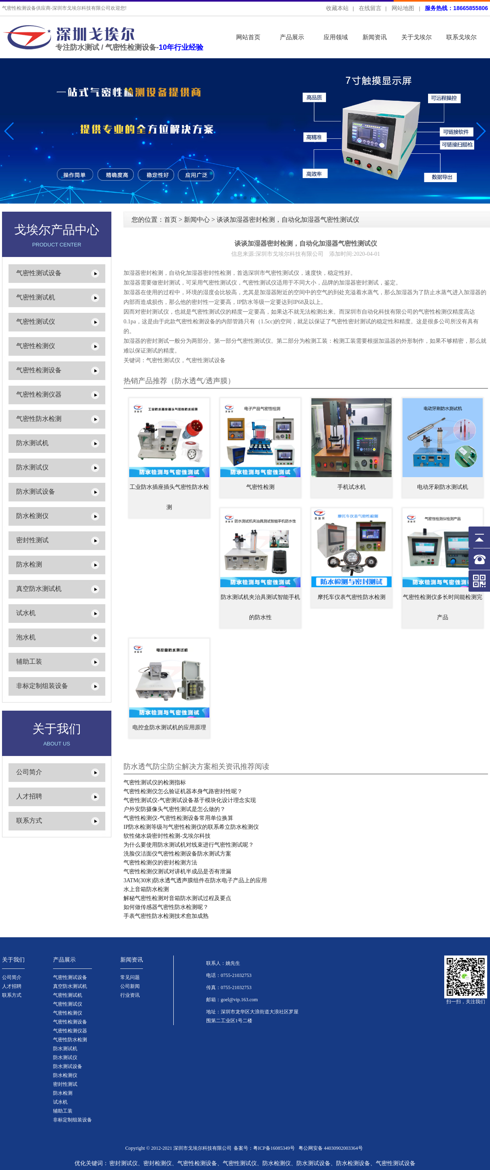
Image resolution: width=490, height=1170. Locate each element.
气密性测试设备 (39, 273)
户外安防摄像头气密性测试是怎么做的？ (175, 809)
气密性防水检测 (39, 418)
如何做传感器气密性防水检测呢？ (166, 907)
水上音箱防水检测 (146, 889)
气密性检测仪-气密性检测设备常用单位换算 (178, 818)
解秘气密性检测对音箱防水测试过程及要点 (177, 898)
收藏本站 (337, 8)
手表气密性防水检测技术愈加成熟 (166, 916)
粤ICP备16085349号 (274, 1148)
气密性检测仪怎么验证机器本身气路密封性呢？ (183, 791)
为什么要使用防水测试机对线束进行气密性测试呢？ (189, 845)
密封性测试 (32, 540)
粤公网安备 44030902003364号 (330, 1148)
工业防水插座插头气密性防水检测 (169, 497)
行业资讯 (130, 995)
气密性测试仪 (35, 321)
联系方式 (29, 820)
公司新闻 (130, 986)
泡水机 (26, 637)
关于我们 (13, 960)
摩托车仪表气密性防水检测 (351, 597)
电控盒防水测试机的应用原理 (169, 727)
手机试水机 (351, 487)
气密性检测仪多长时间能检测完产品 (442, 607)
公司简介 (29, 772)
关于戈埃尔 (416, 37)
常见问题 (130, 977)
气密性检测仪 (35, 345)
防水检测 (29, 564)
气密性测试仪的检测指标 (155, 782)
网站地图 (403, 8)
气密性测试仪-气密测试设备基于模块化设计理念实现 (190, 800)
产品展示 (292, 37)
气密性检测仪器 (39, 394)
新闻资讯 (374, 37)
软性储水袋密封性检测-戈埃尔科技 (167, 836)
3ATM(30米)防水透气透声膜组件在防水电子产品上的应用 (195, 880)
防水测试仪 (32, 467)
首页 (170, 219)
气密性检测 (260, 487)
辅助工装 (29, 661)
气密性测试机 (35, 297)
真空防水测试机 (39, 588)
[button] (480, 131)
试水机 (26, 612)
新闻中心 (197, 219)
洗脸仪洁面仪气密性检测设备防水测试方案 (177, 854)
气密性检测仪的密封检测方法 (160, 863)
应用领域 (336, 37)
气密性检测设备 (39, 370)
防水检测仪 (32, 515)
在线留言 (370, 8)
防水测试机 (32, 443)
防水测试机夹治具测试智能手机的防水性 (260, 607)
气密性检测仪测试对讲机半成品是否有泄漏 (177, 871)
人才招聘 (29, 796)
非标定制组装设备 (42, 685)
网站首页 (248, 37)
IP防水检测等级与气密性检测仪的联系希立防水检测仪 (191, 827)
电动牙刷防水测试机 (442, 487)
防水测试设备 (35, 491)
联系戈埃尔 (461, 37)
